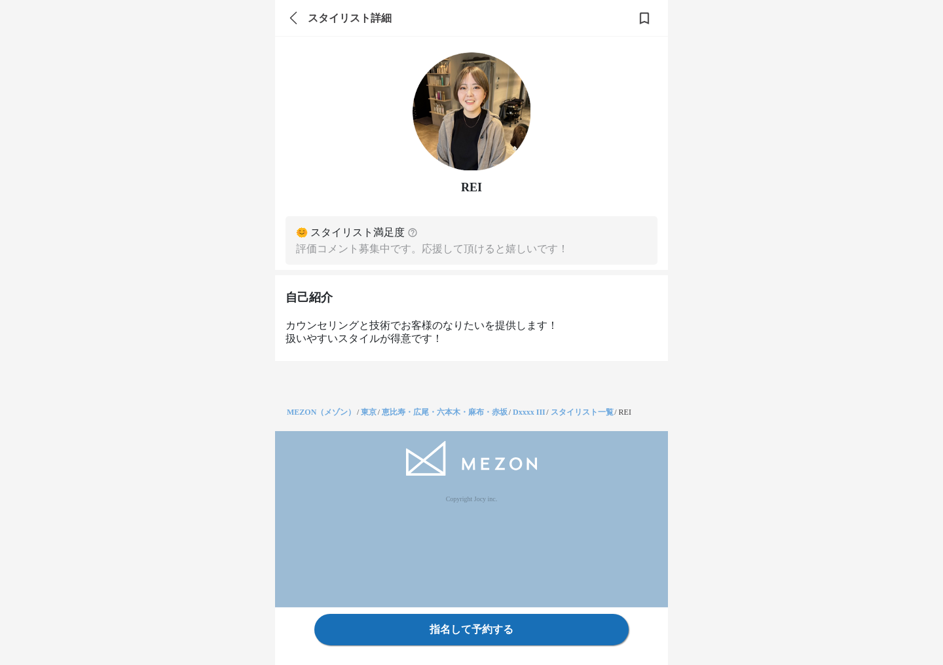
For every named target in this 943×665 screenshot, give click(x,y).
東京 (369, 412)
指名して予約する (471, 629)
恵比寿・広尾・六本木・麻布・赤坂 (445, 412)
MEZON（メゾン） (321, 412)
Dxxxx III (529, 412)
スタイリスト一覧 (582, 412)
